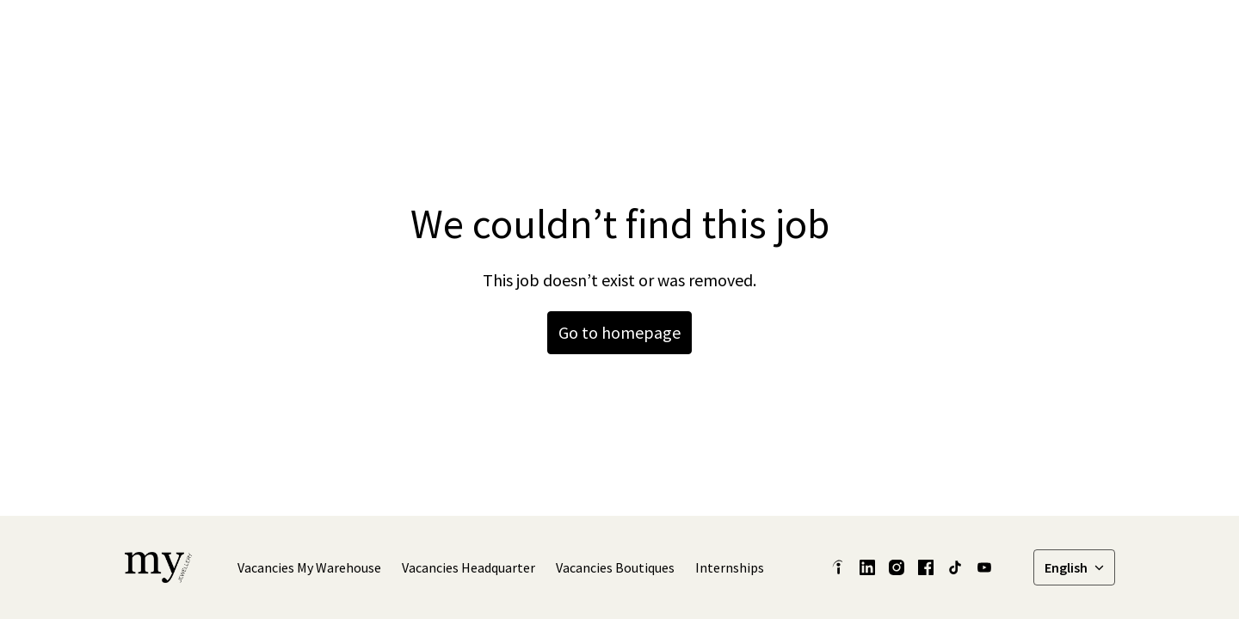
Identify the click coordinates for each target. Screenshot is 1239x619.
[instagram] (967, 34)
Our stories (817, 34)
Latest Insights (715, 34)
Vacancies (1075, 34)
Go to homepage (619, 332)
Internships (729, 567)
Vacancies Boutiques (615, 567)
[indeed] (838, 567)
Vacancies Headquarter (468, 567)
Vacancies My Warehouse (309, 567)
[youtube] (984, 567)
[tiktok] (1005, 34)
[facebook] (929, 34)
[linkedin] (891, 34)
